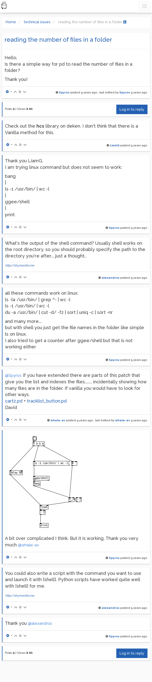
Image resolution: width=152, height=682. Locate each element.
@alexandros (40, 623)
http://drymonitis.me (19, 265)
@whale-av (28, 545)
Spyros (64, 92)
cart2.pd (13, 401)
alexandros (111, 277)
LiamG (115, 145)
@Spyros (13, 375)
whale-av (57, 420)
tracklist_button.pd (47, 401)
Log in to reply (132, 109)
